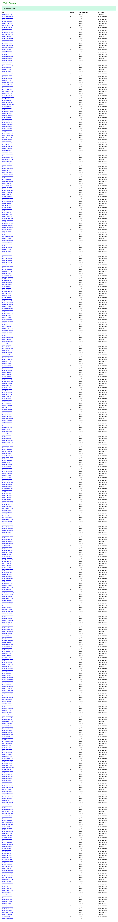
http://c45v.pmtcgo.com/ (7, 594)
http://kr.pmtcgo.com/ (6, 210)
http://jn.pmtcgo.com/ (6, 710)
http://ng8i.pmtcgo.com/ (7, 466)
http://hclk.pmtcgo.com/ (7, 164)
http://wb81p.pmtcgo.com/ (7, 330)
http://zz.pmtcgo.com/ (7, 326)
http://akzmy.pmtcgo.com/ (7, 188)
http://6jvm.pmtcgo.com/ (7, 530)
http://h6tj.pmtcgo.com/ (7, 245)
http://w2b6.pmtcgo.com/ (7, 883)
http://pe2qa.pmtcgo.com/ (7, 277)
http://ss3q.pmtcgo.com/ (7, 501)
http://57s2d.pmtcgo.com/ (7, 738)
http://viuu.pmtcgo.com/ (7, 113)
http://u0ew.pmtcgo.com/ (7, 721)
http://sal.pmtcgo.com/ (7, 161)
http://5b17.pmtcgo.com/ (7, 690)
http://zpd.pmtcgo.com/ (7, 613)
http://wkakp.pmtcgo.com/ (7, 666)
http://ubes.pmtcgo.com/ (7, 133)
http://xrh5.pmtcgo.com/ (7, 622)
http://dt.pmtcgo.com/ (6, 288)
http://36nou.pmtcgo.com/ (7, 866)
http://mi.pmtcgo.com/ (7, 717)
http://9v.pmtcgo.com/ (6, 848)
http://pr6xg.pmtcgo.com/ (7, 225)
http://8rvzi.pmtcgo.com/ (7, 445)
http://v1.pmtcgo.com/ (7, 565)
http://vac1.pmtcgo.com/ (7, 712)
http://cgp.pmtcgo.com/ (7, 87)
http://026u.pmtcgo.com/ (7, 550)
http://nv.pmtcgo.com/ (6, 108)
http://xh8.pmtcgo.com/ (7, 747)
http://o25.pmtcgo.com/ (7, 464)
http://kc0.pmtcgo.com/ (7, 203)
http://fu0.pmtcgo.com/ (7, 262)
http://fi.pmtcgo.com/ (6, 234)
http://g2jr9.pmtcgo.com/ (7, 569)
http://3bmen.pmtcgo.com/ (8, 47)
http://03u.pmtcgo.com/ (7, 633)
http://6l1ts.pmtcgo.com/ (7, 304)
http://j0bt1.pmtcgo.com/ (7, 545)
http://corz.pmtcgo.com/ (7, 675)
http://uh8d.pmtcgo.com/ (7, 218)
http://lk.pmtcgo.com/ (6, 69)
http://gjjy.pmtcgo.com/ (7, 14)
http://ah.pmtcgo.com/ (7, 846)
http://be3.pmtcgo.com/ (7, 352)
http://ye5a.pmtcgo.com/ (7, 682)
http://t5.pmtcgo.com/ (6, 548)
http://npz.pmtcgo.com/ (7, 387)
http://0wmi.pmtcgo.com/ (7, 82)
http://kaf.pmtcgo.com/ (7, 214)
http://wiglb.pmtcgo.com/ (7, 291)
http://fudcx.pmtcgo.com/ (7, 875)
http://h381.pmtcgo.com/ (7, 86)
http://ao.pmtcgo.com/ (7, 603)
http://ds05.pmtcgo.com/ (7, 686)
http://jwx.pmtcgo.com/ (7, 422)
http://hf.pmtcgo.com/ (6, 177)
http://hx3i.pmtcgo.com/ (7, 495)
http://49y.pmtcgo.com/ (7, 372)
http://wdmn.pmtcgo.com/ (7, 793)
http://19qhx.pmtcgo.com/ (7, 236)
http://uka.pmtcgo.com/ (7, 695)
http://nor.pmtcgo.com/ (7, 899)
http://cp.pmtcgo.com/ (7, 29)
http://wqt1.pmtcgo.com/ (7, 65)
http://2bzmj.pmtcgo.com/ (7, 433)
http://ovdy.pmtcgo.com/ (7, 148)
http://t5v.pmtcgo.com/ (7, 888)
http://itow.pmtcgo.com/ (7, 455)
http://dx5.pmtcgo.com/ (7, 903)
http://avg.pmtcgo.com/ (7, 267)
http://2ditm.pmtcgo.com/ (7, 348)
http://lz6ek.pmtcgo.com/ (7, 629)
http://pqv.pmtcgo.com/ (7, 605)
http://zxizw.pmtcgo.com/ (7, 159)
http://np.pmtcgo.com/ (7, 486)
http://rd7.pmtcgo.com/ (7, 490)
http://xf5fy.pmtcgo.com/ (7, 473)
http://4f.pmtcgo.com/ (6, 403)
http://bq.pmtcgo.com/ (7, 282)
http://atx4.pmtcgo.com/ (7, 449)
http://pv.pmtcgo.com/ (6, 194)
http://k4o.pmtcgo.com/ (7, 363)
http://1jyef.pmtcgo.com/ (7, 457)
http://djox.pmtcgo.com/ (7, 416)
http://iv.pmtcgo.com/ (6, 703)
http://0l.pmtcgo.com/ (6, 438)
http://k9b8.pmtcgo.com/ (7, 535)
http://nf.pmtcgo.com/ (6, 286)
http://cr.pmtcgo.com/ (6, 141)
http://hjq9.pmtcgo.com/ (7, 109)
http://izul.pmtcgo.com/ (7, 725)
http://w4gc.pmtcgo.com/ (7, 98)
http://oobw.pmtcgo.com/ (7, 515)
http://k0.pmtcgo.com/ (7, 49)
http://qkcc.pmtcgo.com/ (7, 302)
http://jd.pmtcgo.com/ (6, 581)
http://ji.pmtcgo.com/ (6, 414)
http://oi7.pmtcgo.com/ (7, 390)
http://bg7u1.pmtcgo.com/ (7, 776)
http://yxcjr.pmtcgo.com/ (7, 859)
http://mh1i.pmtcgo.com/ (7, 809)
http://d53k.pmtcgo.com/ (7, 677)
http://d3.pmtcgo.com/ (7, 58)
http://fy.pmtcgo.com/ (6, 769)
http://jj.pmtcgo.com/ (6, 850)
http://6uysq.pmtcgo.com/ (7, 802)
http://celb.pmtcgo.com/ (7, 820)
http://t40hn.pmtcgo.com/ (7, 541)
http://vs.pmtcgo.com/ (7, 701)
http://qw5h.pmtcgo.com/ (7, 256)
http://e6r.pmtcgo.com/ (7, 469)
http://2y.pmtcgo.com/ (6, 183)
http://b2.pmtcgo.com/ (7, 761)
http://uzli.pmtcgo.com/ (7, 242)
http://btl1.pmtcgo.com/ (7, 324)
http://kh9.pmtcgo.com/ (7, 905)
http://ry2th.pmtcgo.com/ (7, 146)
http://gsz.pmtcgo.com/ (7, 425)
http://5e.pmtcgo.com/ (7, 699)
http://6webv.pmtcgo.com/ (7, 23)
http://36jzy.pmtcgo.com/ (7, 870)
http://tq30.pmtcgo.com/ (7, 139)
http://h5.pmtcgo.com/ (7, 596)
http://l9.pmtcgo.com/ (6, 361)
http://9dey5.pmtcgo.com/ (7, 829)
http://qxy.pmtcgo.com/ (7, 216)
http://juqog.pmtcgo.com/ (7, 442)
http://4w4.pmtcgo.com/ (7, 558)
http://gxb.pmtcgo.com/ (7, 763)
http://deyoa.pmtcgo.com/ (7, 715)
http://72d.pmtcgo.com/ (7, 895)
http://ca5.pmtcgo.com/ (7, 828)
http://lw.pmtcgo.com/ (6, 794)
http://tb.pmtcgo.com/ (6, 63)
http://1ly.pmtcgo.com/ (7, 749)
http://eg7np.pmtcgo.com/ (7, 155)
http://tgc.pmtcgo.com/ (7, 299)
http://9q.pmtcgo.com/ (7, 78)
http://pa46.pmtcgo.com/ (7, 359)
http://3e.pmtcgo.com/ (7, 392)
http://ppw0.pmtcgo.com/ (7, 190)
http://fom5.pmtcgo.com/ (7, 611)
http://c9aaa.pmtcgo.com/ (7, 734)
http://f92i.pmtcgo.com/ (7, 739)
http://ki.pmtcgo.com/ (6, 249)
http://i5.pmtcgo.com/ (6, 772)
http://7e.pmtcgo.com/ (7, 258)
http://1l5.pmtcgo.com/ (7, 212)
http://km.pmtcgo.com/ (7, 765)
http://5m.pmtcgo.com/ (7, 311)
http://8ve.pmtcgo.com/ (7, 444)
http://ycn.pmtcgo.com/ (7, 43)
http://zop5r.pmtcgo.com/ (7, 482)
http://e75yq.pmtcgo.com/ (7, 638)
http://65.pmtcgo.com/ (7, 247)
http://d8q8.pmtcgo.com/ (7, 144)
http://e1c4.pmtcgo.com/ (7, 354)
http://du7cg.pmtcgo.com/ (7, 670)
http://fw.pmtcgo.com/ (6, 499)
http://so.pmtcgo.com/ (7, 782)
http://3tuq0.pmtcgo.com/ (7, 488)
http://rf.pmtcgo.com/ (6, 231)
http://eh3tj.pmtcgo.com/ (7, 651)
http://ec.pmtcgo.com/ (7, 805)
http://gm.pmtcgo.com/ (7, 119)
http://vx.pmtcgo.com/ (7, 374)
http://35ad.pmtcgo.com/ (7, 602)
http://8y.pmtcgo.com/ (6, 493)
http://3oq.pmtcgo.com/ (7, 609)
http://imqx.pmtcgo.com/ (7, 844)
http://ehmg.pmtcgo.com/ (7, 115)
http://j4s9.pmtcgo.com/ (7, 798)
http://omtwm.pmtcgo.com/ (8, 767)
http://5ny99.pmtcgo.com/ (7, 240)
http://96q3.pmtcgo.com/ (7, 504)
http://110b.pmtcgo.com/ (7, 289)
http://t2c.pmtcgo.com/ (7, 886)
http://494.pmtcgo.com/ (7, 130)
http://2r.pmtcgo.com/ (6, 580)
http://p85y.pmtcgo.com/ (7, 310)
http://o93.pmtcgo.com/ (7, 383)
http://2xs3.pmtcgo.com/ (7, 692)
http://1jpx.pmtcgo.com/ (7, 269)
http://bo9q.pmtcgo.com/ (7, 649)
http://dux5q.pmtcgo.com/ (7, 671)
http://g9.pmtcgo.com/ (7, 71)
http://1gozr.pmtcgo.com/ (7, 785)
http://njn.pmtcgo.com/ (7, 152)
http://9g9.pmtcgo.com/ (7, 436)
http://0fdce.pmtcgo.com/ (7, 223)
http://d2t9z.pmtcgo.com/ (7, 664)
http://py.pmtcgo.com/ (6, 868)
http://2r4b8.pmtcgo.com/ (7, 321)
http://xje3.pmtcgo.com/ (7, 864)
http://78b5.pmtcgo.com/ (7, 813)
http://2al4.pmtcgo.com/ (7, 807)
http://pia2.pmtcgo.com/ (7, 462)
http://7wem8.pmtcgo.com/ (8, 97)
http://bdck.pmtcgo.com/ (7, 556)
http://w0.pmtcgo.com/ (7, 411)
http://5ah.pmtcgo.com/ (7, 335)
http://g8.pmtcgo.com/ (7, 780)
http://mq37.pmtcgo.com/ (7, 381)
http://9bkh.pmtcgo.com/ (7, 313)
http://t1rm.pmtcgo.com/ (7, 192)
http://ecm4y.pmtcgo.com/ (7, 420)
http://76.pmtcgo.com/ (7, 284)
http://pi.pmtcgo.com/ (6, 653)
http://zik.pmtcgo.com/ (7, 835)
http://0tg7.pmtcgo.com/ (7, 688)
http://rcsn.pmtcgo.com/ (7, 897)
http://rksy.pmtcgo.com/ (7, 894)
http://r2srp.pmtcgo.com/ (7, 719)
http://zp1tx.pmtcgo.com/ (7, 906)
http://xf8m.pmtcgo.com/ (7, 796)
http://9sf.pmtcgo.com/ (7, 319)
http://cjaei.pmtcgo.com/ (7, 124)
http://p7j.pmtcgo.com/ (7, 851)
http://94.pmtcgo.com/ (7, 370)
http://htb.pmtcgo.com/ (7, 409)
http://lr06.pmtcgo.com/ (7, 122)
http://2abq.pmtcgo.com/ (7, 401)
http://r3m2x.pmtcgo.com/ (7, 350)
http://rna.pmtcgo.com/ (7, 804)
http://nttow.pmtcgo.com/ (7, 157)
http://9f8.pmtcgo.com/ (7, 137)
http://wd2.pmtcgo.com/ (7, 376)
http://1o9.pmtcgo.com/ (7, 884)
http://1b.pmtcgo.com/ (7, 873)
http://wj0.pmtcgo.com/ (7, 275)
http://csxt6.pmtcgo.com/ (7, 346)
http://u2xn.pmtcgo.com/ (7, 418)
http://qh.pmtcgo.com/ (7, 778)
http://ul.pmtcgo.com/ (6, 106)
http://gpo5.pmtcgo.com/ (7, 732)
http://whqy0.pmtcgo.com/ (7, 295)
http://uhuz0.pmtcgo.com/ (7, 337)
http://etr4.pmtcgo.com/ (7, 833)
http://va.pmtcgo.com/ (7, 142)
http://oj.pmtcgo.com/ (6, 67)
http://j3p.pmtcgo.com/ (7, 853)
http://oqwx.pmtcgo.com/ (7, 679)
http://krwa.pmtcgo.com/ (7, 227)
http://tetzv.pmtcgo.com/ (7, 111)
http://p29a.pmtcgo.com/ (7, 440)
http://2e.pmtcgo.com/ (7, 471)
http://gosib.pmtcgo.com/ (7, 840)
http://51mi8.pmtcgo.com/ (7, 508)
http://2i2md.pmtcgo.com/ (7, 201)
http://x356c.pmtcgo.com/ (7, 912)
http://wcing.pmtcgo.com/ (7, 260)
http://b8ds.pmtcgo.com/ (7, 826)
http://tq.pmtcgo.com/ (6, 532)
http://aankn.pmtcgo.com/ (7, 135)
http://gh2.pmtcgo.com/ (7, 637)
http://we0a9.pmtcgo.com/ (7, 708)
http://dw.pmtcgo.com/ (7, 447)
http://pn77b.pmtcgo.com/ (7, 513)
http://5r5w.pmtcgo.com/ (7, 831)
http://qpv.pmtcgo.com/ (7, 655)
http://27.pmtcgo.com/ (7, 743)
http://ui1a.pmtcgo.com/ (7, 21)
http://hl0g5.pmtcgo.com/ (7, 815)
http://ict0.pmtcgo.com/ (7, 642)
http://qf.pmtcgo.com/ (6, 273)
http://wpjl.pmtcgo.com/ (7, 704)
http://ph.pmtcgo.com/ (7, 662)
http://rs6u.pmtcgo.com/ (7, 837)
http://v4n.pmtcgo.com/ (7, 187)
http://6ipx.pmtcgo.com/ (7, 534)
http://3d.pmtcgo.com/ (7, 453)
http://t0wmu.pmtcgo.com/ (7, 176)
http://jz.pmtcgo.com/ (6, 280)
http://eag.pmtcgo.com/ (7, 209)
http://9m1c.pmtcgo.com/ (7, 32)
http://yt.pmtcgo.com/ (6, 100)
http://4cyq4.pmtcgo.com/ (7, 343)
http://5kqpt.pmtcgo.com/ (7, 198)
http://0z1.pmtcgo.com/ (7, 264)
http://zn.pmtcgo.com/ (7, 730)
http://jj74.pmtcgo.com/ (7, 589)
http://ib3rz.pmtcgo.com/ (7, 278)
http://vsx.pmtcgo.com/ (7, 547)
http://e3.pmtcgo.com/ (7, 398)
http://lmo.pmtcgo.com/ (7, 585)
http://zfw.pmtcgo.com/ (7, 93)
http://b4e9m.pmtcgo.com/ (8, 592)
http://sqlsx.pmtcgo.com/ (7, 341)
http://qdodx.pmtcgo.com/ (7, 519)
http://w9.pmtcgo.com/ (7, 624)
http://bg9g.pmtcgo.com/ (7, 918)
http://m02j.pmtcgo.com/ (7, 265)
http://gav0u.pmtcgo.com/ (7, 598)
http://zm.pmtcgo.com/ (7, 431)
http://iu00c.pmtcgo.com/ (7, 491)
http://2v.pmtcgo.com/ (6, 563)
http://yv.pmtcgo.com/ (6, 892)
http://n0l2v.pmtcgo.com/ (7, 367)
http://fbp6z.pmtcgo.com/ (7, 355)
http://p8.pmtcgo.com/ (7, 484)
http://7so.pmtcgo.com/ (7, 789)
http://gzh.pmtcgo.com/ (7, 306)
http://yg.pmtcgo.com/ (7, 477)
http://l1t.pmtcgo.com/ (7, 300)
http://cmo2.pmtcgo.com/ (7, 614)
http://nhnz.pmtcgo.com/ (7, 736)
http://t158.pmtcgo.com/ (7, 221)
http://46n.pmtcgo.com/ (7, 901)
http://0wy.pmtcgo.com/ (7, 51)
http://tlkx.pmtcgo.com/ (7, 389)
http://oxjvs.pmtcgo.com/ (7, 539)
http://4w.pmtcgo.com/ (7, 512)
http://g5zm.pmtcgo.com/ (7, 872)
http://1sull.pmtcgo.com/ (7, 128)
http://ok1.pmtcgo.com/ (7, 754)
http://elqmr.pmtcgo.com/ (7, 308)
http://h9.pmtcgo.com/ (7, 251)
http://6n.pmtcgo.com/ (7, 126)
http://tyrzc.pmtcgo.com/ (7, 791)
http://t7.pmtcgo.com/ (6, 315)
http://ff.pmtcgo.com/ (6, 150)
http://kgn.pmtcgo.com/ (7, 238)
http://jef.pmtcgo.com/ (7, 497)
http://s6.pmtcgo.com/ (7, 910)
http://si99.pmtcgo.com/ (7, 574)
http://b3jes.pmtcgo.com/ (7, 879)
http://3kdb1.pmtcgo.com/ (7, 644)
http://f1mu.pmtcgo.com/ (7, 102)
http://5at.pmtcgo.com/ (7, 394)
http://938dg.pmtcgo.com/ (7, 54)
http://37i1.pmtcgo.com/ (7, 842)
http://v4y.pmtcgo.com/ (7, 185)
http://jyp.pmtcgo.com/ (7, 385)
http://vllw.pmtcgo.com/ (7, 657)
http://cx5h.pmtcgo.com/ (7, 559)
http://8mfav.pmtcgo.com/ (7, 322)
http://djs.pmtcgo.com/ (7, 816)
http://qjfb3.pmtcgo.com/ (7, 543)
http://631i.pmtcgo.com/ (7, 41)
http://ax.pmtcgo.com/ (7, 881)
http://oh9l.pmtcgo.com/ (7, 368)
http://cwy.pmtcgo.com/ (7, 750)
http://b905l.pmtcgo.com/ (7, 578)
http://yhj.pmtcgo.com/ (7, 839)
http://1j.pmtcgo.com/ (6, 19)
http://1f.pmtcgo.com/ (6, 179)
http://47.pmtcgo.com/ (7, 576)
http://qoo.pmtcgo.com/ (7, 60)
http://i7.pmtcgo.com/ (6, 80)
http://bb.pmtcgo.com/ (7, 693)
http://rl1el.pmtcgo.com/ (7, 378)
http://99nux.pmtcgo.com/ (7, 56)
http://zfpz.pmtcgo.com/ (7, 600)
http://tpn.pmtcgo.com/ (7, 458)
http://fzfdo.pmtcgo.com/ (7, 861)
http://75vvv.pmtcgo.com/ (7, 741)
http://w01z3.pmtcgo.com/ (7, 591)
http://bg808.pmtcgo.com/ (7, 528)
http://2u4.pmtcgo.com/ (7, 27)
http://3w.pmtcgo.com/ (7, 89)
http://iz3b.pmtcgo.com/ (7, 170)
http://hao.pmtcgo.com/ (7, 660)
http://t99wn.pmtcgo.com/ (7, 787)
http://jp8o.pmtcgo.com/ (7, 429)
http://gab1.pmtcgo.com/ (7, 357)
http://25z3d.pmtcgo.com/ (7, 91)
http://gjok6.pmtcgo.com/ (7, 174)
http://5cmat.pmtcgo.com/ (7, 232)
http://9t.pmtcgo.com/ (6, 407)
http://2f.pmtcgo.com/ (6, 293)
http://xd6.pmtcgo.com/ (7, 62)
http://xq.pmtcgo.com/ (7, 567)
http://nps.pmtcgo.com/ (7, 475)
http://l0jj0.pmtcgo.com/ (7, 196)
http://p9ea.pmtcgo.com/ (7, 480)
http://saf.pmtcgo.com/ (7, 648)
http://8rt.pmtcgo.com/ (7, 583)
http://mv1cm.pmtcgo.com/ (8, 104)
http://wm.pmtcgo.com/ (7, 635)
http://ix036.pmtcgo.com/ (7, 163)
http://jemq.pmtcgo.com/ (7, 760)
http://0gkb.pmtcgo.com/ (7, 181)
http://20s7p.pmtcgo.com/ (7, 811)
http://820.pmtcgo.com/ (7, 52)
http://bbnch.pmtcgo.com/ (7, 570)
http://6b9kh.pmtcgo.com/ (7, 16)
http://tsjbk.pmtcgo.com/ (7, 40)
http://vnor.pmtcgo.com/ (7, 607)
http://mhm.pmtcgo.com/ (7, 824)
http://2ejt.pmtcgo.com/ (7, 317)
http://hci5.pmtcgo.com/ (7, 862)
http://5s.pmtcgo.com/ (7, 506)
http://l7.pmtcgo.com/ (6, 537)
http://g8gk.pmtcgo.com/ (7, 728)
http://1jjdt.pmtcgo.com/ (7, 205)
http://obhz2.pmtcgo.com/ (7, 587)
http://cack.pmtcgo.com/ (7, 723)
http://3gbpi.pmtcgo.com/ (7, 34)
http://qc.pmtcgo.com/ (7, 36)
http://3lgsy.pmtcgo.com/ (7, 627)
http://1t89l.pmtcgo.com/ (7, 916)
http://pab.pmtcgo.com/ (7, 76)
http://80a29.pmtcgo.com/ (7, 328)
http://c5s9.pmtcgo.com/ (7, 771)
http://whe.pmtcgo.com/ (7, 855)
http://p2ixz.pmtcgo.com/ (7, 726)
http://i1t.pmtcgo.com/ (7, 400)
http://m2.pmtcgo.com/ (7, 271)
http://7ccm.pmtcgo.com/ (7, 25)
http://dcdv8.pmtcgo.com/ (7, 166)
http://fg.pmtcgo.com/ (6, 706)
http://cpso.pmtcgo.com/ (7, 502)
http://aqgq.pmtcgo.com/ (7, 153)
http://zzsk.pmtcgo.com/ (7, 451)
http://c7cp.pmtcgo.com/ (7, 697)
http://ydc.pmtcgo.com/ (7, 818)
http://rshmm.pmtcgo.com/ (8, 668)
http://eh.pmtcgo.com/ (7, 243)
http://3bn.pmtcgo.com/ (7, 95)
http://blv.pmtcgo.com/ (7, 84)
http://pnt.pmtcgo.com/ (7, 572)
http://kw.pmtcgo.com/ (7, 333)
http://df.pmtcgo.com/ (6, 344)
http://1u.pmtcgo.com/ (7, 877)
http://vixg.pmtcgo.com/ (7, 199)
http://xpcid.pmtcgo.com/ (7, 774)
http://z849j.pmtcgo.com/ (7, 38)
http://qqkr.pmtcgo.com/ (7, 365)
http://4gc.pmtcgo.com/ (7, 253)
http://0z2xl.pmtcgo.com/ (7, 890)
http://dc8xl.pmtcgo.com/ (7, 412)
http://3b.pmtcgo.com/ (7, 752)
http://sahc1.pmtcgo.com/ (7, 625)
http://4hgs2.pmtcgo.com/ (7, 30)
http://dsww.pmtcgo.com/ (7, 524)
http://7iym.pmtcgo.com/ (7, 229)
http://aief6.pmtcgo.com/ (7, 526)
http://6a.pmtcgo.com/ (7, 510)
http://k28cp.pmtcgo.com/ (7, 45)
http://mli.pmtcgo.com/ (7, 857)
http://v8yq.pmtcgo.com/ (7, 172)
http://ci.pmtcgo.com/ (6, 554)
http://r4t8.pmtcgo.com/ (7, 423)
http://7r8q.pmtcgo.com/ (7, 521)
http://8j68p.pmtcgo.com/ (7, 220)
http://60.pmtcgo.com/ (7, 618)
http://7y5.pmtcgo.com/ (7, 517)
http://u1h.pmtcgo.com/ (7, 552)
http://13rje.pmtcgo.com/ (7, 120)
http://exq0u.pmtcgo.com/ (7, 681)
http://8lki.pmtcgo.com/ (7, 714)
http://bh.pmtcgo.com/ (7, 74)
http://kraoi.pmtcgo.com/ (7, 908)
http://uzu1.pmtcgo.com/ (7, 659)
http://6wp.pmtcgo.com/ (7, 297)
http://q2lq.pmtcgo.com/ (7, 460)
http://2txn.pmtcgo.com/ (7, 117)
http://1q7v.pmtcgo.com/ (7, 822)
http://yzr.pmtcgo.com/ (7, 561)
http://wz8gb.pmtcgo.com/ (7, 640)
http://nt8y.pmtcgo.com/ (7, 523)
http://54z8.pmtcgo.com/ (7, 758)
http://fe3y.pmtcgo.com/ (7, 131)
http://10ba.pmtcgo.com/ (7, 783)
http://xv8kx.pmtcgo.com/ (7, 405)
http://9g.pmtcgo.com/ (7, 379)
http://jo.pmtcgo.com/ (6, 745)
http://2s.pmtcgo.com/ (7, 254)
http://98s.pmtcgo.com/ (7, 332)
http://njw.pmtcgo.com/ (7, 427)
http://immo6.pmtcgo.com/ (8, 620)
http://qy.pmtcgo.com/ (6, 396)
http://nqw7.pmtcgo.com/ (7, 18)
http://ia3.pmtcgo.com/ (7, 468)
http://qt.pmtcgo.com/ (6, 684)
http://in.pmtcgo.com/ (6, 434)
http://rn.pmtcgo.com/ (6, 673)
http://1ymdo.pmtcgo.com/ (8, 73)
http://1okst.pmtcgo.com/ (7, 616)
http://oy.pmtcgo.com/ (6, 207)
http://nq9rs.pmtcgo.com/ (7, 646)
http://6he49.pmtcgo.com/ (7, 800)
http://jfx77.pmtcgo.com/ (7, 631)
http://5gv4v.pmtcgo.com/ (7, 168)
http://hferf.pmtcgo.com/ (7, 914)
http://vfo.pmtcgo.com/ (7, 479)
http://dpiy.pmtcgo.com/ (7, 756)
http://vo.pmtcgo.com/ (7, 339)
